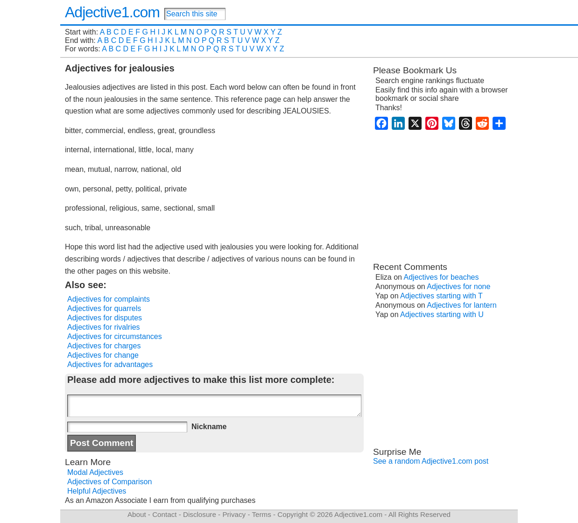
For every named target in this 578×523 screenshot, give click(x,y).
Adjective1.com (112, 12)
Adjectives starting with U (442, 314)
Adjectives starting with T (441, 296)
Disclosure (199, 514)
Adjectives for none (458, 286)
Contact (164, 514)
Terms (261, 514)
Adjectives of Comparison (109, 482)
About (136, 514)
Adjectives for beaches (441, 277)
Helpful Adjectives (96, 491)
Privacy (234, 514)
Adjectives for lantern (461, 305)
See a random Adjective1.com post (430, 461)
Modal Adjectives (95, 472)
